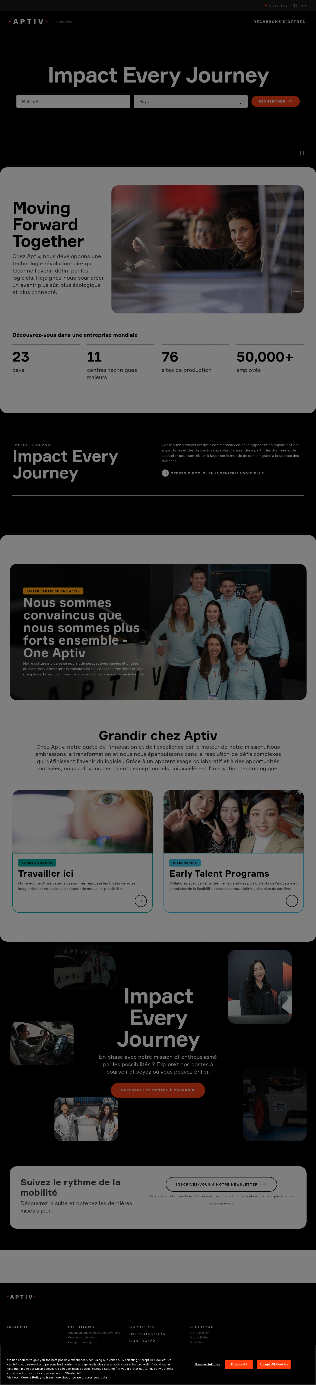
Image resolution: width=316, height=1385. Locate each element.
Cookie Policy (31, 1381)
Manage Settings (207, 1368)
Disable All (239, 1368)
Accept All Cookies (274, 1368)
